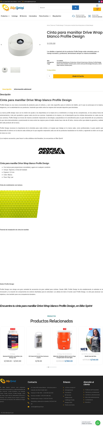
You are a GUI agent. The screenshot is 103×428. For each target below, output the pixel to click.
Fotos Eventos (44, 16)
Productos (5, 16)
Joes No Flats (85, 353)
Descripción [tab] (7, 89)
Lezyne (38, 353)
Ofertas (90, 62)
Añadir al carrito (78, 76)
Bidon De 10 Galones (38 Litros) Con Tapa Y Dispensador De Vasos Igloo (64, 356)
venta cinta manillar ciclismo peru (66, 64)
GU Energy (12, 353)
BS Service (23, 16)
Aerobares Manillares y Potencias (66, 62)
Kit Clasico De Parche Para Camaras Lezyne (39, 356)
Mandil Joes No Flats (90, 355)
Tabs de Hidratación (67, 353)
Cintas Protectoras (82, 62)
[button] (1, 44)
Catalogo (15, 16)
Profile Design (59, 25)
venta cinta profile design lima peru (87, 64)
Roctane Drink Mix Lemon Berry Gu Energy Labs (12, 356)
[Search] (75, 7)
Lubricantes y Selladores (94, 353)
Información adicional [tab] (22, 89)
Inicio (48, 25)
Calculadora (33, 16)
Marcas (53, 25)
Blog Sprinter (57, 16)
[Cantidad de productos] (50, 76)
